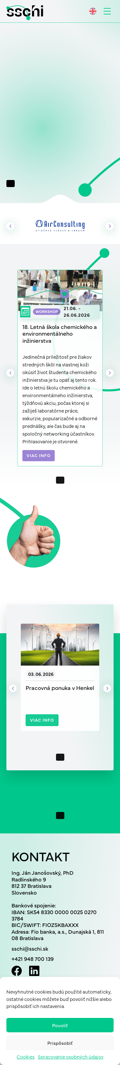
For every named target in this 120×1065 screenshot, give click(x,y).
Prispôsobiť (60, 1042)
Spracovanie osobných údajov (70, 1056)
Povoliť (60, 1025)
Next (110, 226)
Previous (10, 226)
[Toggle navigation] (107, 11)
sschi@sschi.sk (30, 948)
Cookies (26, 1056)
